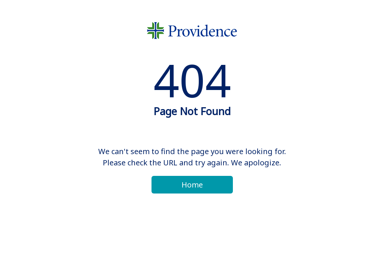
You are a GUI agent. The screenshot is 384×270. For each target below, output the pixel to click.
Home (192, 185)
